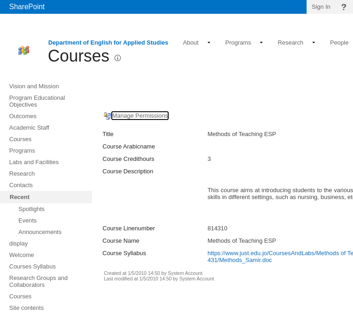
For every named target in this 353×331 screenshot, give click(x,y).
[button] (117, 58)
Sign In (321, 6)
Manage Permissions (140, 115)
